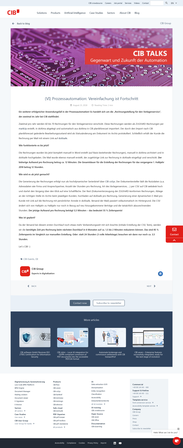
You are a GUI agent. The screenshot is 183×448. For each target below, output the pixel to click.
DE (36, 259)
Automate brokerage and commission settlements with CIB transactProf (110, 354)
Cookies (82, 443)
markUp (23, 128)
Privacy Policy (93, 443)
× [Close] (178, 429)
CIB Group (165, 23)
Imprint (103, 443)
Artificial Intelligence (74, 12)
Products (55, 12)
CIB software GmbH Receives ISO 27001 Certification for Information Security (34, 354)
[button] (160, 273)
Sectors (111, 12)
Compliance (71, 443)
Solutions (42, 12)
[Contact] (174, 229)
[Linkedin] (114, 443)
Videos (137, 3)
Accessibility (59, 443)
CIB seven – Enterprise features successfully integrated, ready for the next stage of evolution (148, 354)
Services (128, 3)
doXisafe (63, 138)
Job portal (118, 3)
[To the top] (174, 240)
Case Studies (96, 12)
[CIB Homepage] (13, 12)
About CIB (125, 12)
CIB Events (28, 259)
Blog (137, 12)
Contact (145, 3)
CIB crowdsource (95, 3)
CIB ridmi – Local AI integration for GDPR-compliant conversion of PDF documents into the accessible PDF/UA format (72, 355)
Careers (108, 3)
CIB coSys (110, 181)
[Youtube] (120, 443)
